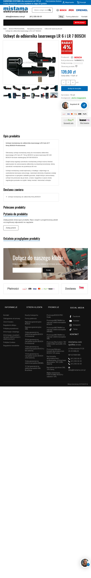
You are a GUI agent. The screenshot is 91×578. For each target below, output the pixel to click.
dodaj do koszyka (74, 88)
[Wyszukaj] (49, 10)
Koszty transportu (31, 312)
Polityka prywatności (10, 325)
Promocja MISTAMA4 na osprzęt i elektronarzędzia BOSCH (56, 319)
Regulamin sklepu (9, 322)
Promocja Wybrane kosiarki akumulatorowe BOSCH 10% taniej (55, 348)
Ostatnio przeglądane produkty (21, 238)
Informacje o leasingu (11, 328)
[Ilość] (67, 82)
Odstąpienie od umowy (11, 315)
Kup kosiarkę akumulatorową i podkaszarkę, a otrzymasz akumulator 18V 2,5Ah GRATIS (56, 357)
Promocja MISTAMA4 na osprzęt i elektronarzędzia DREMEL (56, 326)
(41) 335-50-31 (36, 17)
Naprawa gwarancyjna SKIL (33, 324)
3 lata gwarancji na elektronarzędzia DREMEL (34, 358)
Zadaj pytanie (11, 228)
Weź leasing (84, 123)
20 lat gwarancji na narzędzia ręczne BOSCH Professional (34, 338)
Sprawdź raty (68, 123)
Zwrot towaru (8, 318)
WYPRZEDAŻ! (80, 23)
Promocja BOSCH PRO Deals (55, 313)
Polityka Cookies (9, 339)
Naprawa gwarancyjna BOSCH (33, 319)
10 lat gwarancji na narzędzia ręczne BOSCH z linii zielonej (34, 352)
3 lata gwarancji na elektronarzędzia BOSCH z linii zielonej (34, 345)
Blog (61, 17)
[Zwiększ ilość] (63, 82)
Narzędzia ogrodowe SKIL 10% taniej (56, 365)
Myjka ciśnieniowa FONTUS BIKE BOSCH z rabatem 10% (55, 371)
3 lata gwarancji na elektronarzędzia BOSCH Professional (34, 331)
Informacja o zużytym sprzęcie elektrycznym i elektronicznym (11, 333)
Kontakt (84, 17)
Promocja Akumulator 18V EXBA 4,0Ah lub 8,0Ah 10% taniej (56, 340)
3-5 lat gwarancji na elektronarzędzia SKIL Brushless (33, 365)
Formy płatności (72, 17)
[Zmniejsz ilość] (71, 82)
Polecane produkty (14, 207)
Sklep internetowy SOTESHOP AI (78, 381)
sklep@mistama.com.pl (15, 17)
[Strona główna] (15, 9)
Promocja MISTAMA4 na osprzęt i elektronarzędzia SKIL (56, 333)
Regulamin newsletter (11, 342)
